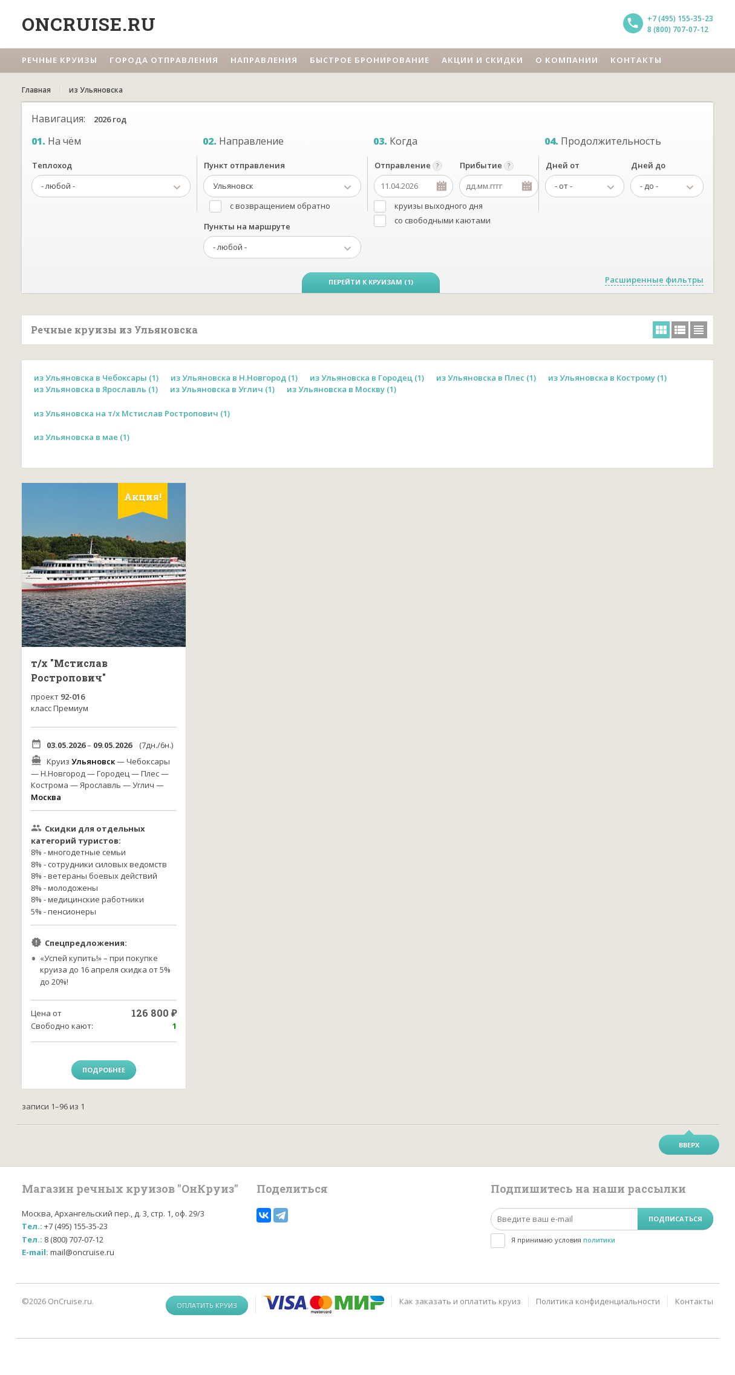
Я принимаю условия (563, 1239)
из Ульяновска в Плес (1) (486, 377)
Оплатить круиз (207, 1305)
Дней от (563, 165)
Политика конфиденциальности (598, 1301)
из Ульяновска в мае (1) (81, 437)
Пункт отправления (244, 165)
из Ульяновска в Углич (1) (222, 389)
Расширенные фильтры (654, 279)
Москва (46, 797)
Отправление (402, 165)
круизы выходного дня (438, 205)
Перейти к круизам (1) (370, 281)
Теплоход (52, 165)
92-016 (72, 696)
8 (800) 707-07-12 (677, 29)
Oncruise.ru (89, 24)
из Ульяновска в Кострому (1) (607, 377)
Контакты (694, 1301)
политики (599, 1239)
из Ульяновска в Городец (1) (367, 377)
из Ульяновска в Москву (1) (341, 389)
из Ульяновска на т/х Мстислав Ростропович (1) (132, 413)
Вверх (689, 1144)
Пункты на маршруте (247, 226)
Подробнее (103, 1069)
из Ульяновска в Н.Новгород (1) (234, 377)
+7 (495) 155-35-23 (680, 18)
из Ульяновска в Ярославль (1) (96, 389)
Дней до (648, 165)
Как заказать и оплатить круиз (460, 1301)
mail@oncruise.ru (82, 1252)
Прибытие (481, 165)
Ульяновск (93, 761)
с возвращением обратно (280, 205)
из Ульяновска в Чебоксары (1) (96, 377)
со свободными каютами (442, 220)
